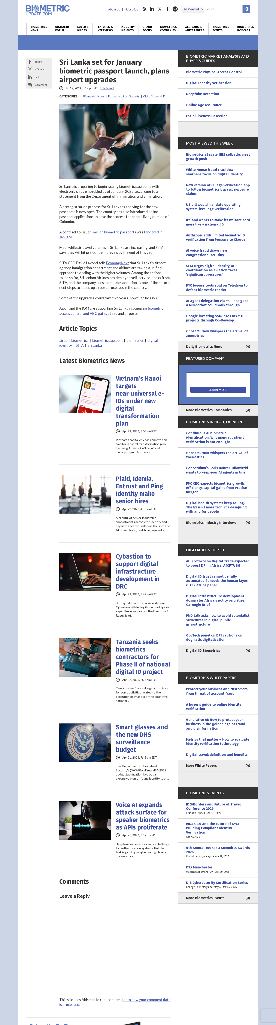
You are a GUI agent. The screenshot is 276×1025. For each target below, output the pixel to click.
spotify (175, 9)
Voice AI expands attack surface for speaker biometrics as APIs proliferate (143, 816)
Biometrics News (38, 28)
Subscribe (131, 9)
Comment (41, 84)
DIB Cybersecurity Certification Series (218, 885)
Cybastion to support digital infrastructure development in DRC (138, 571)
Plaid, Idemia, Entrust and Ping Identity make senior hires (139, 490)
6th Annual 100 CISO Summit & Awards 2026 (218, 852)
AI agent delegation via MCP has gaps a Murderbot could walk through (217, 303)
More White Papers (201, 766)
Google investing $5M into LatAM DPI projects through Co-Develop (216, 318)
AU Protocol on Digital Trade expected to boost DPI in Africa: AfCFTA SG (217, 563)
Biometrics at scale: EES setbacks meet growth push (218, 156)
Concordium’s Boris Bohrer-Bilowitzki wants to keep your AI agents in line (217, 470)
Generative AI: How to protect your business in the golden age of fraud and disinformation (215, 724)
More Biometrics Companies (209, 410)
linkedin (152, 9)
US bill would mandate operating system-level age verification (213, 207)
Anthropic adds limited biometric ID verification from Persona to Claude (215, 237)
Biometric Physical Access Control (214, 72)
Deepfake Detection (202, 94)
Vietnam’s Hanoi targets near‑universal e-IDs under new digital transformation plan (140, 401)
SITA (160, 247)
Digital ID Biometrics (203, 650)
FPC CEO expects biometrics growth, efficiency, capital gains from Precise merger (216, 487)
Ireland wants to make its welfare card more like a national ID (218, 222)
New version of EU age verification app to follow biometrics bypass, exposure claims (218, 189)
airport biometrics (73, 340)
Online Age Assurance (204, 105)
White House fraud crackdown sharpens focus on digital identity (214, 172)
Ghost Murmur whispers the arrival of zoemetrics (217, 333)
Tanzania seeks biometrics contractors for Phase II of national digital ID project (143, 657)
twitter (160, 9)
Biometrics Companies (168, 28)
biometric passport (107, 340)
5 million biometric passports (113, 232)
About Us (114, 9)
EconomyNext (117, 263)
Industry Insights (128, 28)
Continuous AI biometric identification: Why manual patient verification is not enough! (215, 437)
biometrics (135, 340)
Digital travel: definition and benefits (217, 755)
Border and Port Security (124, 96)
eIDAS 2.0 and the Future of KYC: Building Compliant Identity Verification (218, 830)
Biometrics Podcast (245, 28)
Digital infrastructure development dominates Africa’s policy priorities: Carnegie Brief (215, 600)
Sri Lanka (95, 345)
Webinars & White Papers (194, 28)
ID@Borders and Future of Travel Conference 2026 (218, 808)
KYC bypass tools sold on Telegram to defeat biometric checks (217, 287)
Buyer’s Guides (83, 28)
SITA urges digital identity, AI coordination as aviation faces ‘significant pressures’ (211, 270)
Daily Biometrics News (204, 347)
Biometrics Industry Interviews (211, 523)
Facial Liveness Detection (207, 116)
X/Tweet (40, 69)
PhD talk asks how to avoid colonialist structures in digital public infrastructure (217, 620)
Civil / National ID (154, 96)
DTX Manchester (218, 869)
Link (37, 77)
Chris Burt (107, 88)
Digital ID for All (62, 28)
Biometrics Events (220, 28)
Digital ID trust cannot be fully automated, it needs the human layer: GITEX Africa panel (217, 580)
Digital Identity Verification (208, 83)
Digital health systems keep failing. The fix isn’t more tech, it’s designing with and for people (216, 507)
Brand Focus (147, 28)
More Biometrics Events (205, 898)
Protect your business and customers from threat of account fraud (217, 691)
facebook (167, 9)
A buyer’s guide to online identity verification (213, 706)
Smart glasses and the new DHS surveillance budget (142, 738)
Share (38, 61)
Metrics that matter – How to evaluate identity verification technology (217, 741)
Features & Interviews (105, 28)
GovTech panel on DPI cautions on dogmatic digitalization (214, 637)
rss (144, 9)
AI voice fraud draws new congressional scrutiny (206, 252)
